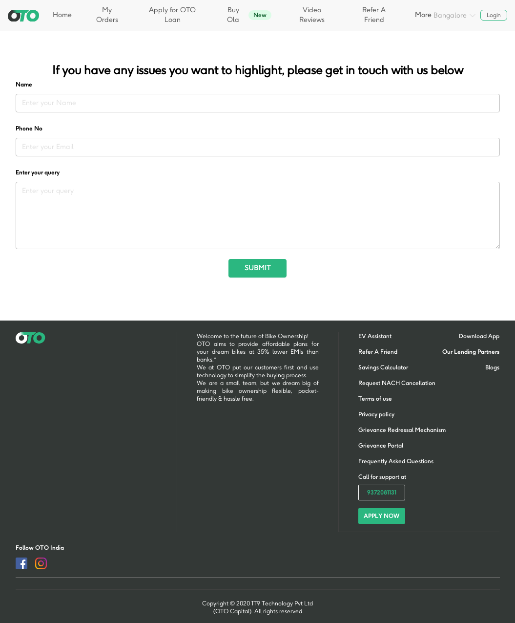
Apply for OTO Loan (172, 15)
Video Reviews (312, 15)
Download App (479, 336)
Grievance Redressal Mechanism (402, 430)
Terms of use (375, 398)
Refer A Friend (374, 15)
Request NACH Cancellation (396, 383)
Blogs (492, 367)
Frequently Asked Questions (395, 461)
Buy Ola (249, 15)
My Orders (107, 15)
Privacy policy (376, 414)
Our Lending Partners (470, 351)
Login (494, 15)
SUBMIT (257, 268)
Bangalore (454, 16)
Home (62, 15)
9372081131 (381, 492)
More (423, 15)
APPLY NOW (381, 516)
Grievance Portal (380, 445)
